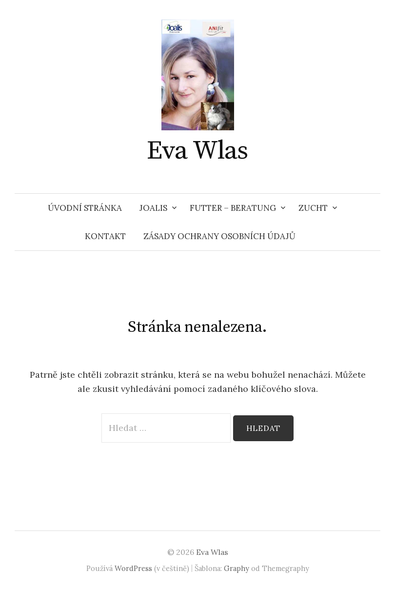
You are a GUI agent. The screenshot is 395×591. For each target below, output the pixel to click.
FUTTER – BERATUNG (233, 208)
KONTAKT (105, 236)
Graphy (236, 568)
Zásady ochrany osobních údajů (219, 236)
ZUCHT (313, 208)
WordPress (133, 568)
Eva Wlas (197, 150)
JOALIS (153, 208)
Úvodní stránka (85, 208)
